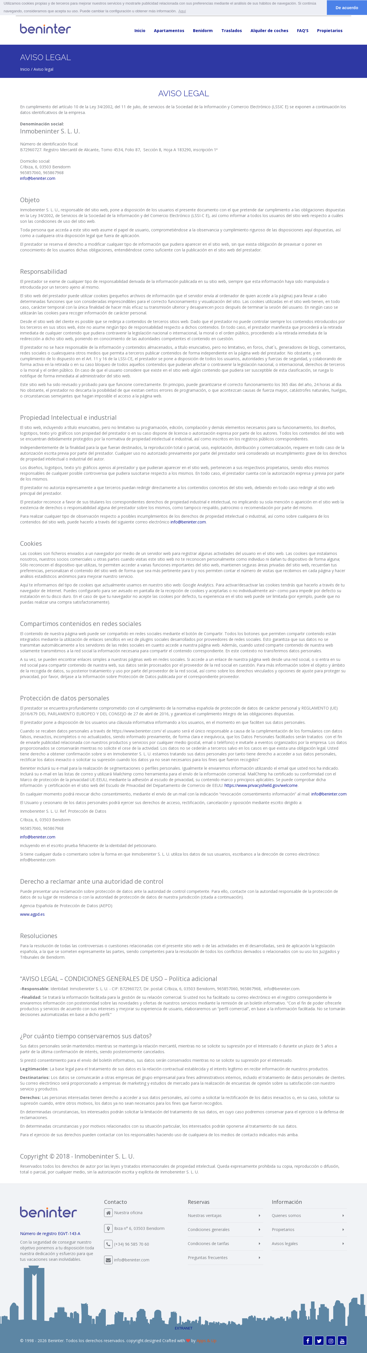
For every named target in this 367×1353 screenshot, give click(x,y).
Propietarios (330, 30)
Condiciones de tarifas (208, 1243)
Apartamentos (169, 30)
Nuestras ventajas (205, 1215)
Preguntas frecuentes (208, 1257)
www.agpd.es (32, 914)
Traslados (231, 30)
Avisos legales (285, 1243)
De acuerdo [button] (347, 7)
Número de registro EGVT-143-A (50, 1233)
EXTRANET (183, 1328)
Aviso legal (43, 69)
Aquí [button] (182, 11)
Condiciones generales (209, 1229)
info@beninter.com (37, 178)
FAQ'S (303, 30)
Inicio (139, 30)
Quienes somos (286, 1215)
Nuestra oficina (128, 1212)
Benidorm (203, 30)
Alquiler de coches (269, 30)
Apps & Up (206, 1340)
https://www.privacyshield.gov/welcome (260, 785)
